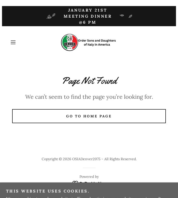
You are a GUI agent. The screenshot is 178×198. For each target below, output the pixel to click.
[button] (20, 42)
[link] (89, 42)
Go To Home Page (89, 116)
